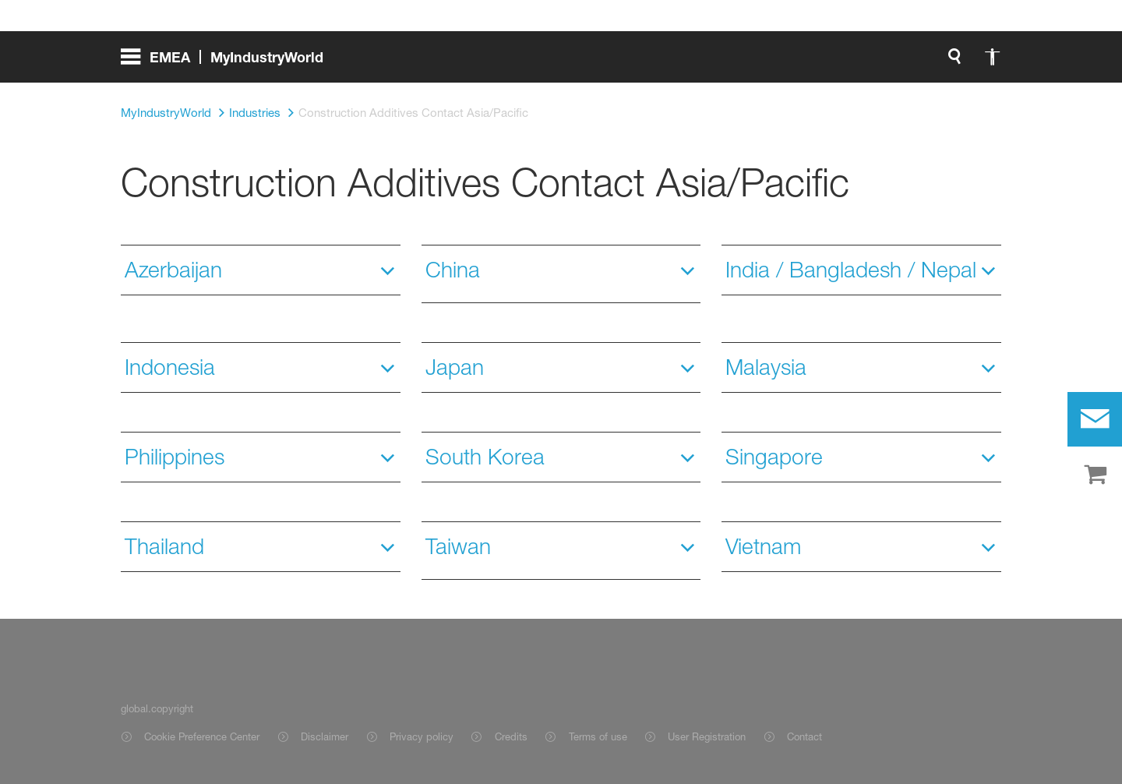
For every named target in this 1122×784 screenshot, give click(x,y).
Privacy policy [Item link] (421, 736)
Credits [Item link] (511, 736)
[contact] (1094, 419)
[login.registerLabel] (774, 62)
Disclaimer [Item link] (324, 736)
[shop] (1094, 475)
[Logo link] (939, 62)
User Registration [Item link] (707, 736)
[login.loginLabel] (618, 62)
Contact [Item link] (804, 736)
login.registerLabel (774, 62)
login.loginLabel (631, 62)
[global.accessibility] (494, 62)
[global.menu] (228, 62)
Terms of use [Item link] (598, 736)
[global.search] (457, 62)
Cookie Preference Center (201, 736)
